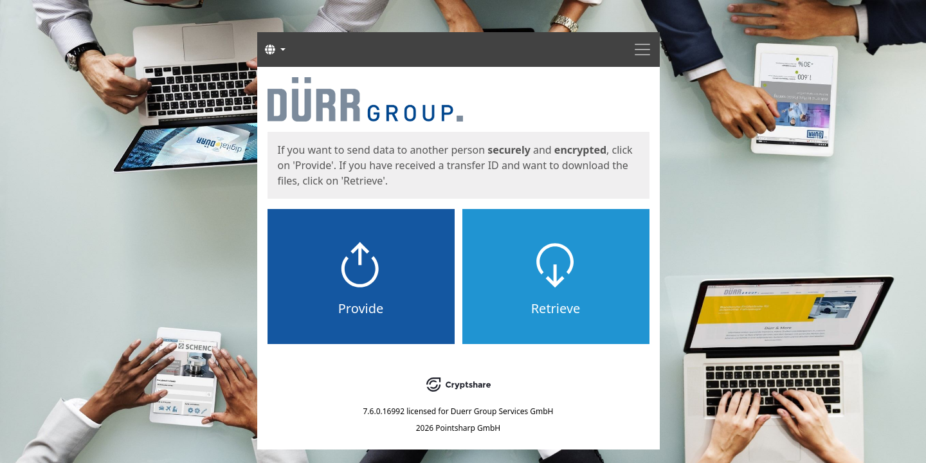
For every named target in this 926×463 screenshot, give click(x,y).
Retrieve (556, 308)
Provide (361, 308)
